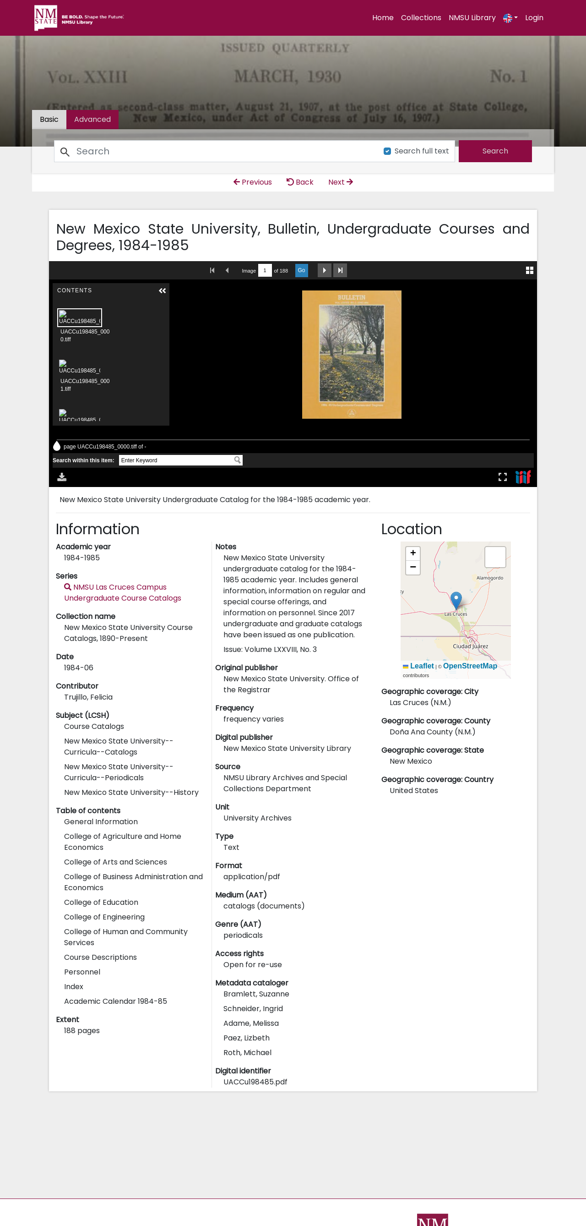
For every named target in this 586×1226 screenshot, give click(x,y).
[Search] (213, 151)
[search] (495, 151)
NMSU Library (472, 17)
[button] (456, 600)
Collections (421, 17)
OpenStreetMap (470, 666)
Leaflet (418, 666)
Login (534, 17)
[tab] (92, 119)
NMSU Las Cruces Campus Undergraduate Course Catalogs (122, 592)
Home (383, 17)
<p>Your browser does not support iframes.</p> (293, 374)
